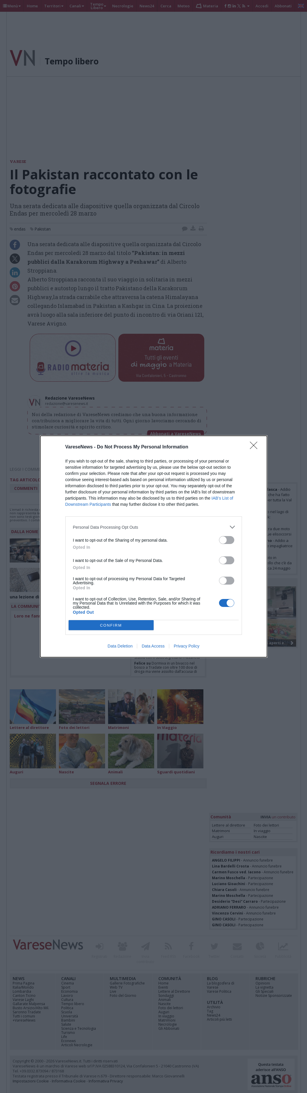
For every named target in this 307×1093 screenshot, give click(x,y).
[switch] (226, 540)
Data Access (153, 646)
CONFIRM (111, 625)
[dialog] (153, 546)
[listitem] (153, 527)
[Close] (255, 447)
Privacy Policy (186, 646)
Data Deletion (120, 646)
